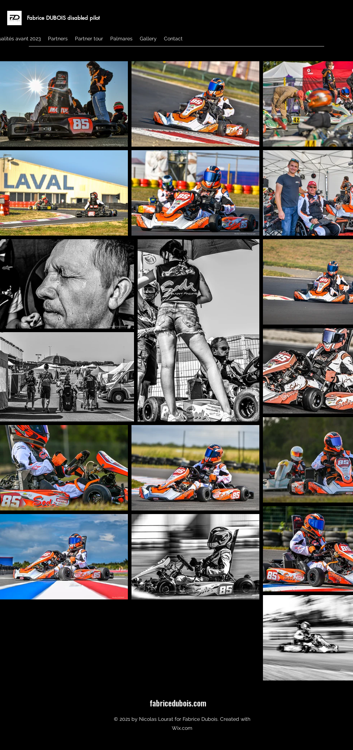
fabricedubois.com (178, 703)
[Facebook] (342, 55)
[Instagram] (331, 55)
